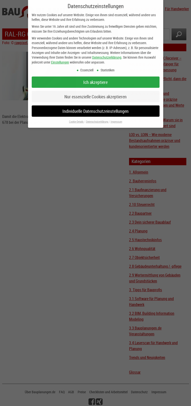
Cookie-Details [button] (76, 118)
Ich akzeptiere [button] (95, 78)
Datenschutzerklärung (106, 53)
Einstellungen (60, 58)
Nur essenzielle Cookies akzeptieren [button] (95, 93)
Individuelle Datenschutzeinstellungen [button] (95, 107)
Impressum (116, 118)
